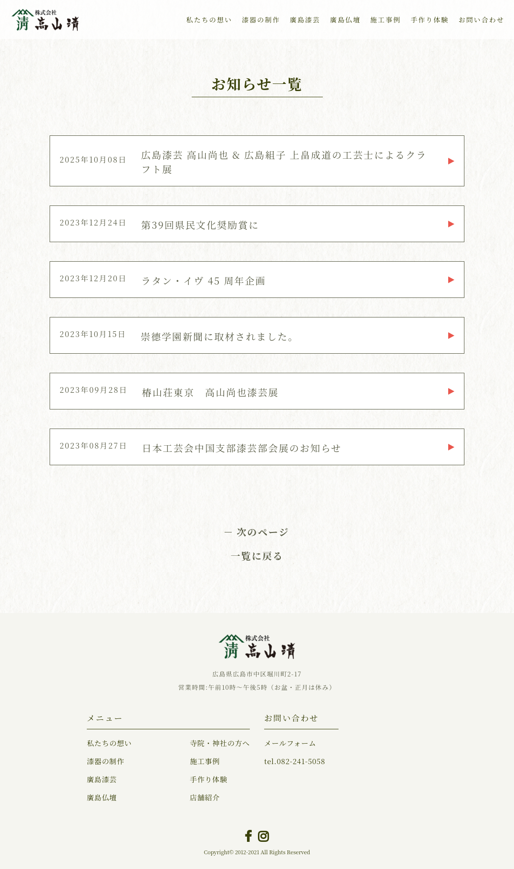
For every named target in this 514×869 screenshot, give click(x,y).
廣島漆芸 (305, 19)
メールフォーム (290, 743)
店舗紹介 (205, 797)
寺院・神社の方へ (220, 743)
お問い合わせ (481, 19)
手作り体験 (430, 19)
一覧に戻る (257, 555)
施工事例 (385, 19)
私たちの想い (209, 19)
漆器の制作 (261, 19)
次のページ (262, 532)
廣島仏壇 (345, 19)
